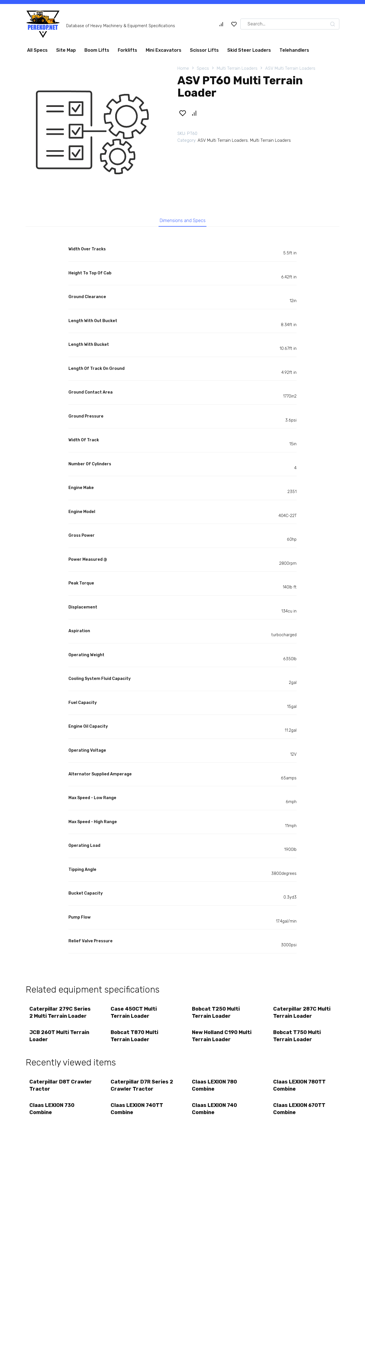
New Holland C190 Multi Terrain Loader (222, 1039)
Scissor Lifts (204, 50)
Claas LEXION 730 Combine (52, 1115)
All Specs (37, 50)
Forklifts (127, 50)
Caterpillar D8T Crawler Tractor (51, 1090)
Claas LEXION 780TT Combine (300, 1090)
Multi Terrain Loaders (237, 68)
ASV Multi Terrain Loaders (290, 68)
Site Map (66, 50)
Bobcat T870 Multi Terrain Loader (135, 1039)
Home (183, 68)
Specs (203, 68)
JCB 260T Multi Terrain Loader (60, 1039)
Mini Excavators (163, 50)
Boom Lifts (96, 50)
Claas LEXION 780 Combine (215, 1090)
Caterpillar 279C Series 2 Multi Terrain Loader (60, 1014)
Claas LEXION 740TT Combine (137, 1115)
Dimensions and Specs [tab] (182, 221)
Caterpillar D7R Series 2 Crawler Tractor (140, 1090)
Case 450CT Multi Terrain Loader (134, 1014)
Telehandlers (294, 50)
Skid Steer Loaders (249, 50)
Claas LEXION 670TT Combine (300, 1115)
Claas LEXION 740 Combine (215, 1115)
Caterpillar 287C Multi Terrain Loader (302, 1014)
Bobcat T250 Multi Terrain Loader (216, 1014)
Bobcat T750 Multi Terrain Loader (297, 1039)
